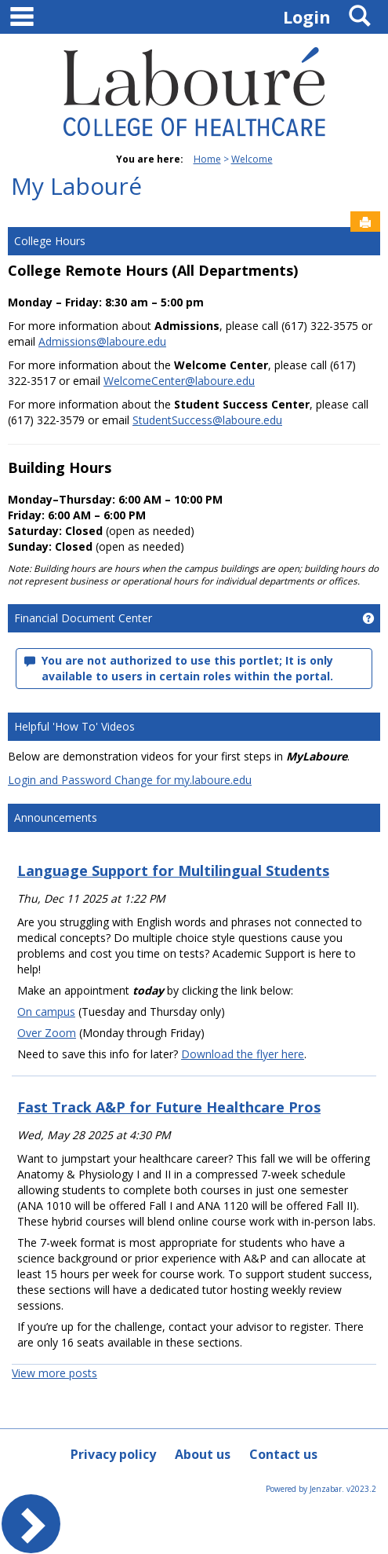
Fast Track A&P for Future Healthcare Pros (169, 1107)
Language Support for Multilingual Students (173, 870)
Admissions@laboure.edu (102, 341)
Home (207, 159)
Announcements (55, 817)
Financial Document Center (83, 617)
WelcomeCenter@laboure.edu (179, 380)
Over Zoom (46, 1032)
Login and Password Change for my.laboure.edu (130, 779)
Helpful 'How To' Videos (74, 726)
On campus (46, 1011)
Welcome (252, 159)
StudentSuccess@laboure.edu (207, 419)
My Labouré (76, 186)
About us (202, 1454)
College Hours (49, 240)
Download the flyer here (242, 1053)
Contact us (283, 1454)
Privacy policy (113, 1454)
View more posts (54, 1372)
